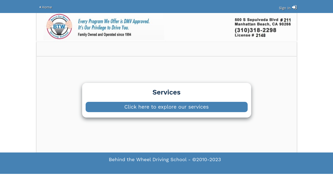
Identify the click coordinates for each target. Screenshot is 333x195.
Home (47, 7)
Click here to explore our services (166, 107)
